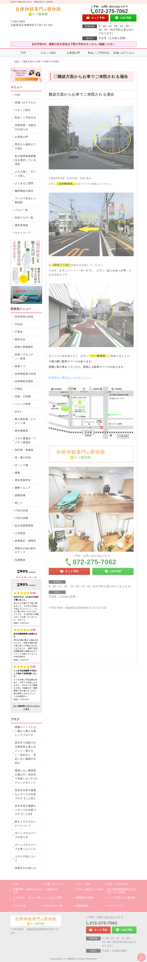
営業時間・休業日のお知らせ (25, 127)
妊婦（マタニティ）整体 (24, 356)
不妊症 (19, 324)
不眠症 (19, 388)
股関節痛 (20, 495)
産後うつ (20, 366)
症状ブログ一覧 (24, 217)
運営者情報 (21, 225)
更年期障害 (21, 430)
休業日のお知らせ (25, 868)
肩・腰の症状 (23, 457)
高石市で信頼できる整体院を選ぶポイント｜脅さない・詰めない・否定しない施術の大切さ (25, 752)
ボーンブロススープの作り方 (25, 835)
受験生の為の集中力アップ (25, 550)
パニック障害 (23, 404)
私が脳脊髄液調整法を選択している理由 (25, 160)
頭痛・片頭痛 (23, 396)
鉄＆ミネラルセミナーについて (25, 823)
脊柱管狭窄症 (23, 480)
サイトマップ (23, 232)
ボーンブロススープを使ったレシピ (25, 846)
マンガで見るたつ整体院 (25, 200)
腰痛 (17, 472)
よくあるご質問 (24, 183)
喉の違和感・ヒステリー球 (25, 421)
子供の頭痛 (21, 518)
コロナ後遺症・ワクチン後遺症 (25, 440)
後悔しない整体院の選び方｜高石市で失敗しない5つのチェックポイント (26, 776)
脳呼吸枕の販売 (24, 191)
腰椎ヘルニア (23, 487)
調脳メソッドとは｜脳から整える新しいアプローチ (25, 731)
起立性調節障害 (24, 525)
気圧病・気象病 (24, 450)
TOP (23, 52)
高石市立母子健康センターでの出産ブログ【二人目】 (25, 794)
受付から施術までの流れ (25, 146)
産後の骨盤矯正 (24, 347)
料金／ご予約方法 (98, 52)
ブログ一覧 (21, 210)
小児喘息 (20, 533)
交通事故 (20, 560)
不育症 (19, 331)
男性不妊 (20, 339)
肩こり (19, 503)
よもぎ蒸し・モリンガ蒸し (25, 173)
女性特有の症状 (24, 316)
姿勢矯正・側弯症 (25, 540)
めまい (19, 411)
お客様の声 (73, 52)
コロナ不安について (25, 858)
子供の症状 (21, 510)
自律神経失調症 (24, 381)
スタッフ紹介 (48, 52)
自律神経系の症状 (25, 373)
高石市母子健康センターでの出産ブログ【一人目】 (25, 809)
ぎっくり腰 (21, 465)
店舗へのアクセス (123, 52)
